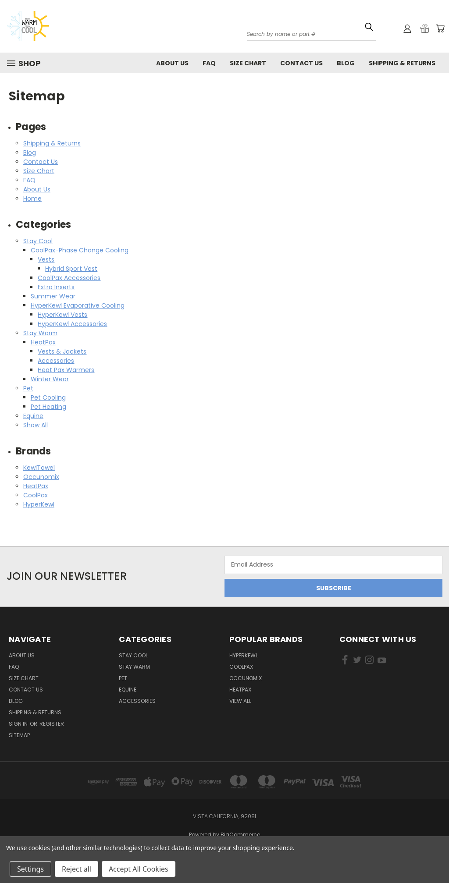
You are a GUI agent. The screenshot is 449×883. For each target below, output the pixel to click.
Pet (28, 388)
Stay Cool (38, 241)
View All (240, 701)
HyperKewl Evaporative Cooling (78, 305)
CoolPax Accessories (69, 277)
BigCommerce (240, 834)
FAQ (209, 63)
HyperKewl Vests (62, 314)
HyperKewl (38, 504)
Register (51, 723)
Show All (35, 425)
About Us (172, 63)
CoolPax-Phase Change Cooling (79, 250)
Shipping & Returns (402, 63)
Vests (46, 259)
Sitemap (19, 735)
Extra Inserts (56, 287)
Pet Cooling (48, 397)
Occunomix (41, 476)
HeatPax (43, 342)
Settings (30, 869)
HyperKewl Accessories (72, 323)
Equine (33, 415)
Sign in (19, 723)
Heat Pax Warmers (66, 369)
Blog (346, 63)
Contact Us (301, 63)
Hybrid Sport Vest (71, 268)
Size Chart (248, 63)
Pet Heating (48, 406)
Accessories (56, 360)
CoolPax (35, 495)
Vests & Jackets (62, 351)
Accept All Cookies (138, 869)
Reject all (76, 869)
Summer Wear (53, 296)
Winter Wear (50, 379)
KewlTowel (39, 467)
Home (32, 198)
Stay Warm (40, 333)
